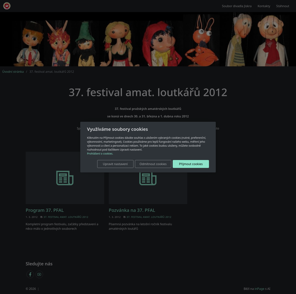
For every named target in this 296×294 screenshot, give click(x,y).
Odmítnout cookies (153, 164)
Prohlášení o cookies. (100, 153)
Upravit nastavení (115, 164)
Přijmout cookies (191, 164)
